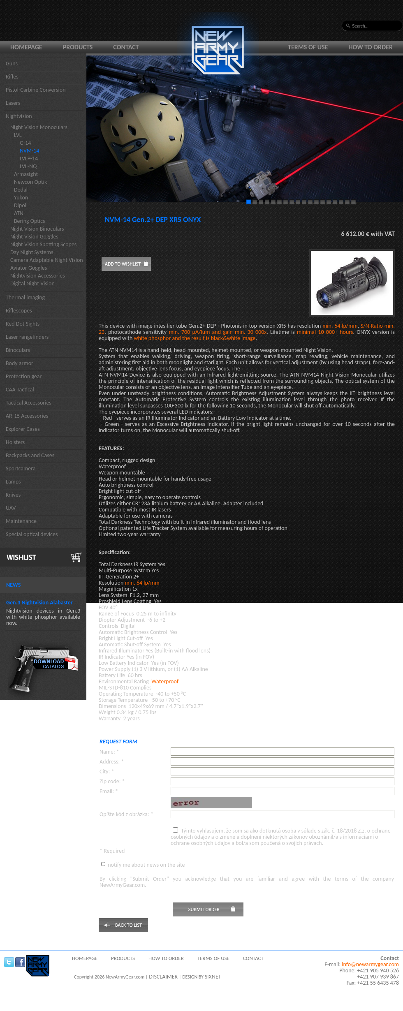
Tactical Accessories (28, 403)
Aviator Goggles (28, 267)
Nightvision (19, 116)
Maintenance (21, 521)
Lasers (13, 103)
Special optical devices (32, 534)
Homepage (26, 47)
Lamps (13, 482)
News (13, 584)
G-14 (25, 142)
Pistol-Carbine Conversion (36, 90)
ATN (18, 213)
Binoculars (18, 350)
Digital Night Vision (32, 283)
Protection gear (24, 376)
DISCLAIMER (163, 976)
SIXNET (213, 976)
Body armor (19, 363)
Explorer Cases (23, 429)
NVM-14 (29, 150)
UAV (11, 508)
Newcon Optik (30, 181)
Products (78, 47)
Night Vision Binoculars (37, 228)
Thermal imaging (25, 297)
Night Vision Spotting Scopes (43, 244)
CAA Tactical (20, 389)
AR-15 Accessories (27, 416)
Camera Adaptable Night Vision (46, 260)
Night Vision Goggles (34, 236)
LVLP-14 (29, 158)
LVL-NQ (28, 166)
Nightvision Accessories (37, 275)
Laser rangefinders (27, 337)
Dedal (21, 189)
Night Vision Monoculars (38, 127)
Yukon (21, 197)
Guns (12, 63)
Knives (13, 495)
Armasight (26, 174)
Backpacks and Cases (30, 455)
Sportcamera (21, 468)
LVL (18, 135)
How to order (371, 47)
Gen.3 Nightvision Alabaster (39, 602)
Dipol (20, 205)
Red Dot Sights (22, 324)
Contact (126, 47)
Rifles (12, 77)
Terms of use (308, 47)
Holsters (15, 442)
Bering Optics (29, 220)
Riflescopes (19, 311)
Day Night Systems (31, 252)
